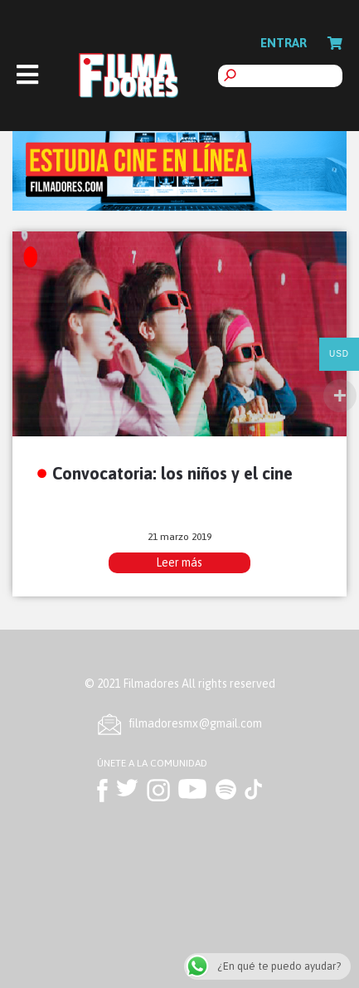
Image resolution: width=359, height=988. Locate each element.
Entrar (283, 43)
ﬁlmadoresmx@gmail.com (195, 723)
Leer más (179, 562)
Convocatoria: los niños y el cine (172, 473)
